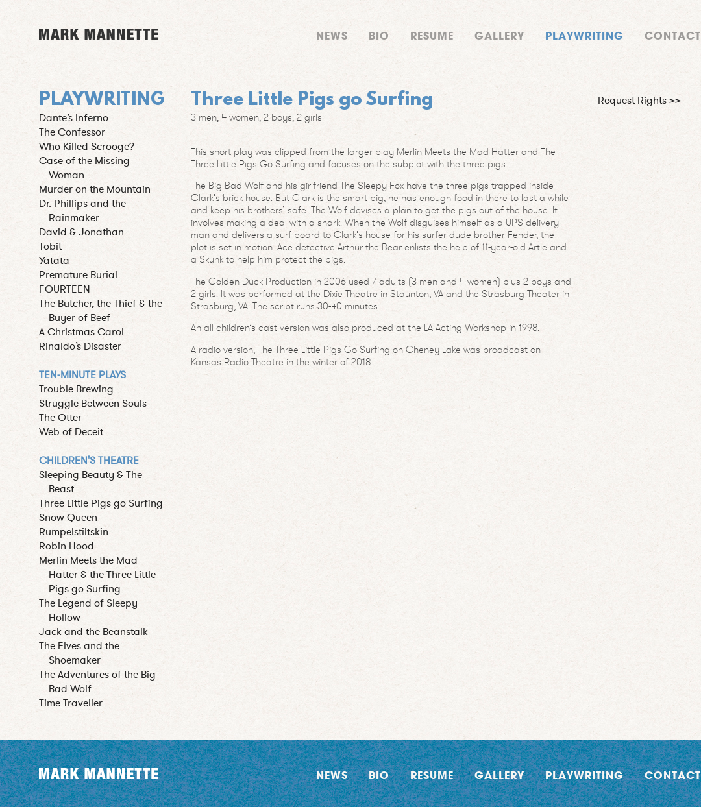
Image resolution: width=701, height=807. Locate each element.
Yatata (54, 261)
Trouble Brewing (76, 389)
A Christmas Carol (81, 332)
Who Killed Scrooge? (86, 146)
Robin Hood (66, 546)
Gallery (499, 35)
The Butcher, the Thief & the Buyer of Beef (100, 310)
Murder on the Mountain (95, 189)
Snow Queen (68, 518)
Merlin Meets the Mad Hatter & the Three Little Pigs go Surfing (97, 574)
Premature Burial (78, 275)
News (332, 35)
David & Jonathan (81, 232)
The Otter (60, 418)
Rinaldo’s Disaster (80, 346)
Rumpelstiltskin (73, 532)
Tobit (50, 246)
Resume (432, 35)
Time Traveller (71, 703)
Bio (379, 35)
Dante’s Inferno (73, 118)
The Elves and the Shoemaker (79, 653)
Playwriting (584, 35)
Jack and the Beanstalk (93, 632)
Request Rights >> (639, 100)
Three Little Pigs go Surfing (101, 503)
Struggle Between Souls (93, 403)
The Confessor (72, 132)
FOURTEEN (64, 289)
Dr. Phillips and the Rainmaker (82, 211)
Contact (673, 35)
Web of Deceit (71, 432)
